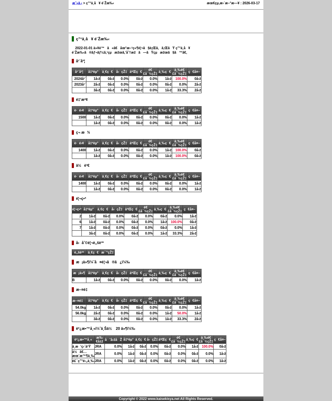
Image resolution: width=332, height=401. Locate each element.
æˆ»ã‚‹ (77, 3)
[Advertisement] (149, 21)
